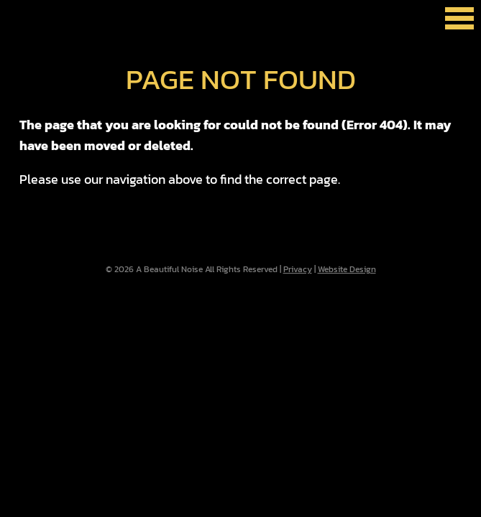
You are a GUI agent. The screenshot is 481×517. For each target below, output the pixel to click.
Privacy (297, 269)
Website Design (347, 269)
